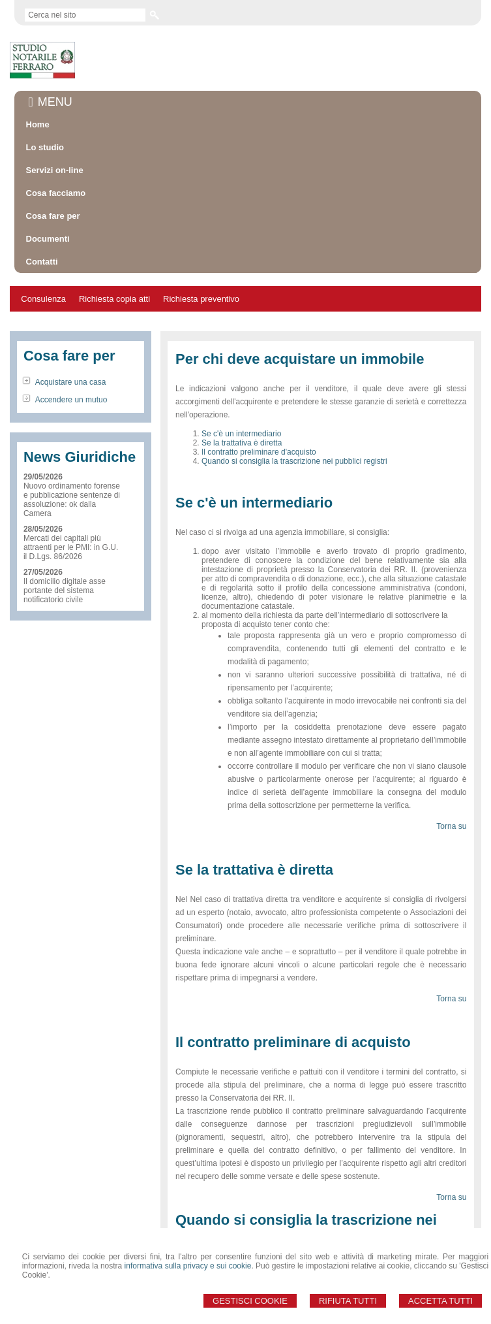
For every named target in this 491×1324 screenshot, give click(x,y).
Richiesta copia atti (114, 299)
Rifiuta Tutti (348, 1301)
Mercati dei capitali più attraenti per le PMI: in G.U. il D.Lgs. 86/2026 (70, 547)
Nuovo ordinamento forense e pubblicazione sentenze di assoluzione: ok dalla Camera (71, 499)
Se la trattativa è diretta (241, 442)
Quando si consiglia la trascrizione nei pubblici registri (294, 461)
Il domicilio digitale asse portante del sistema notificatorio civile (64, 590)
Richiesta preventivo (201, 299)
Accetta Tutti (440, 1301)
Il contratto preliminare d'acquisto (258, 452)
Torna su (451, 826)
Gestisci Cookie (250, 1301)
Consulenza (43, 299)
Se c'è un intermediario (241, 433)
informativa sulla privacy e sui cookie (188, 1265)
